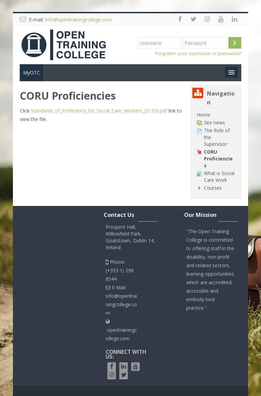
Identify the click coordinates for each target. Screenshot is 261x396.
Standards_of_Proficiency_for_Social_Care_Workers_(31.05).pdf (99, 110)
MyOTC (31, 72)
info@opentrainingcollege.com (78, 19)
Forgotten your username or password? (198, 53)
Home (203, 114)
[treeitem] (215, 114)
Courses (213, 188)
